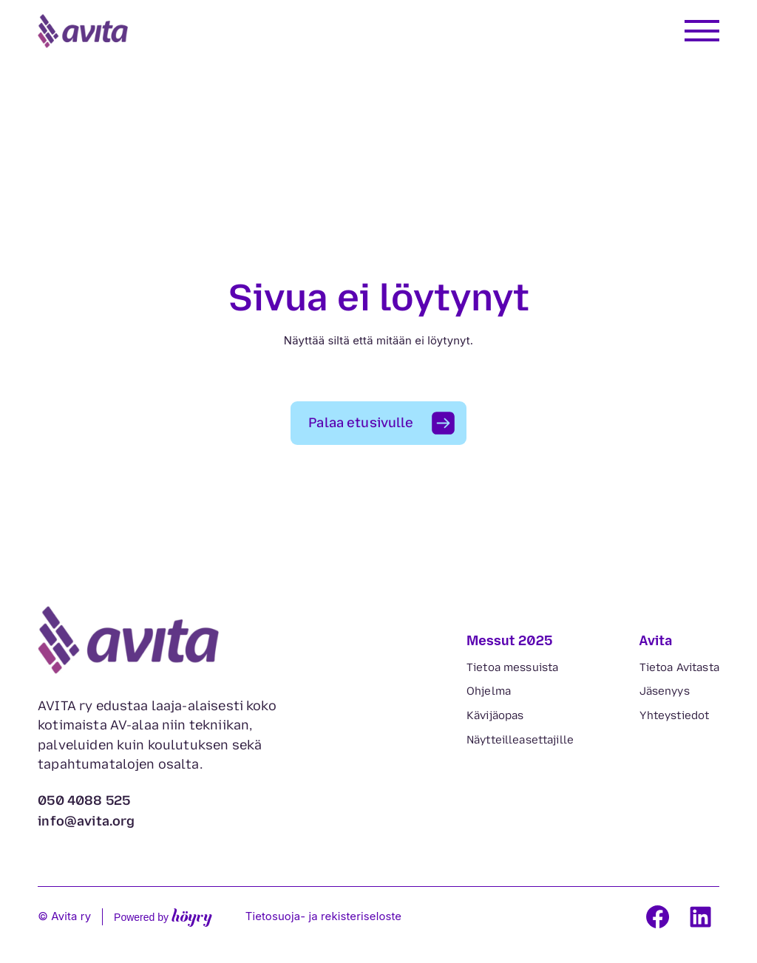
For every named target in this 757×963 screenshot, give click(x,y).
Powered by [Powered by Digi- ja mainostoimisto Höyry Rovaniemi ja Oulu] (163, 916)
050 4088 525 (84, 800)
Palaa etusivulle (360, 423)
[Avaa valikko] (702, 30)
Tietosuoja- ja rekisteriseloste (323, 916)
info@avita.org (86, 821)
